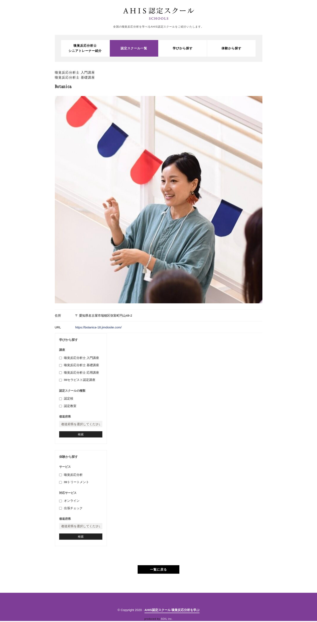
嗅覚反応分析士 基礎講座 (81, 365)
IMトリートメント (76, 483)
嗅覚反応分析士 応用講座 (81, 373)
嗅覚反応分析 (73, 475)
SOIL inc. (167, 619)
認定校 (68, 399)
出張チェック (73, 509)
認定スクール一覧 (134, 48)
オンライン (72, 501)
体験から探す (231, 48)
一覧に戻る (158, 570)
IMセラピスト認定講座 (79, 380)
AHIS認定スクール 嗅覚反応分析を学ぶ (172, 611)
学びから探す (183, 48)
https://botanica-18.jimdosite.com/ (98, 327)
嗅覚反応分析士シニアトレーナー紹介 (85, 48)
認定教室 (70, 406)
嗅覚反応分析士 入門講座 (81, 358)
